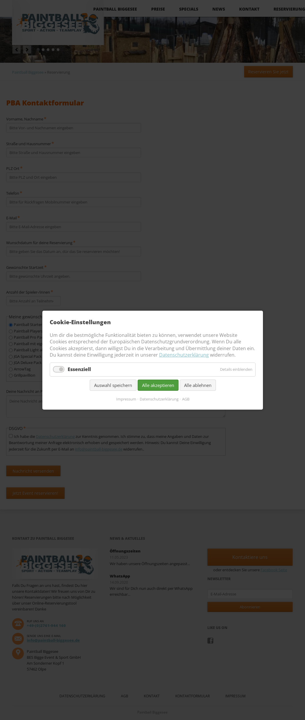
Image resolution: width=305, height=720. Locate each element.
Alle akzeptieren (158, 385)
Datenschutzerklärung (184, 355)
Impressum (126, 398)
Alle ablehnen (197, 385)
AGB (185, 398)
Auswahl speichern (113, 385)
